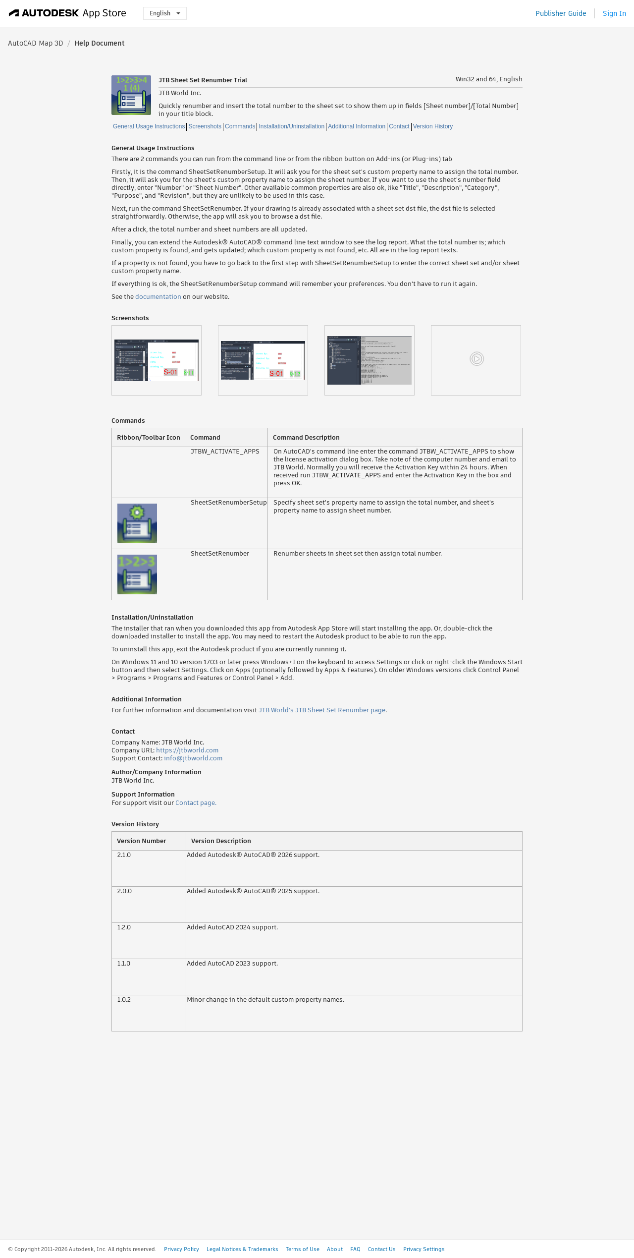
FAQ (355, 1249)
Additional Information (356, 126)
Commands (240, 126)
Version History (433, 126)
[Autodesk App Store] (67, 13)
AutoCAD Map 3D (35, 43)
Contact (399, 126)
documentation (158, 296)
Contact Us (382, 1249)
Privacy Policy (181, 1249)
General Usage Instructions (149, 126)
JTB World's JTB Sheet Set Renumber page (322, 710)
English (165, 13)
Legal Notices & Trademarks (242, 1249)
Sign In (614, 13)
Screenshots (204, 126)
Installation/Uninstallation (291, 126)
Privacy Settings (424, 1249)
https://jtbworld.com (187, 750)
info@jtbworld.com (193, 758)
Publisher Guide (560, 13)
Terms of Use (302, 1249)
